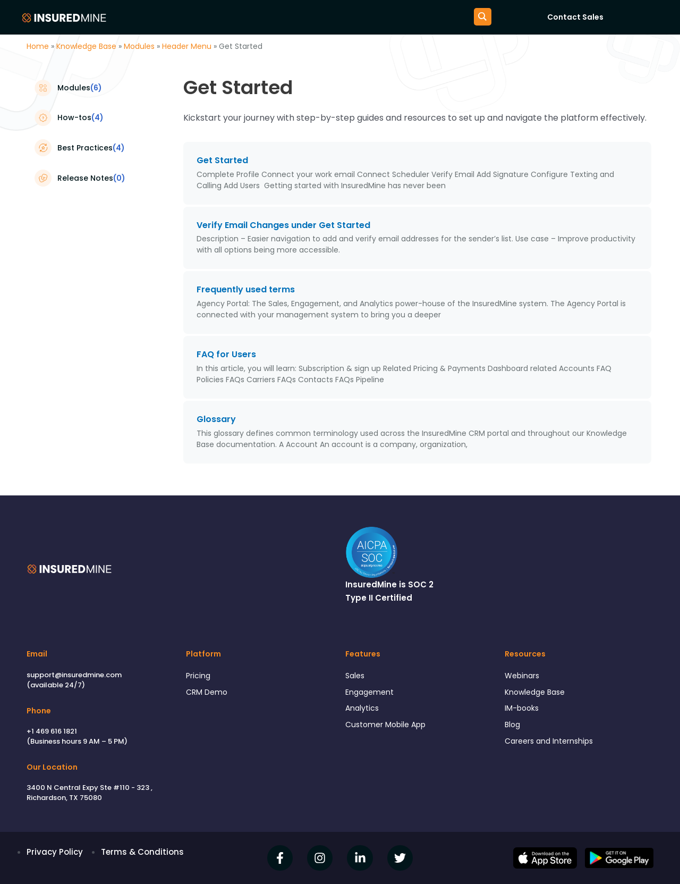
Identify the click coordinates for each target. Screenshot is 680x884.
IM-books (523, 710)
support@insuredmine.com (74, 675)
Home (38, 46)
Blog (513, 728)
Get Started (222, 160)
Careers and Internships (552, 745)
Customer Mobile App (388, 728)
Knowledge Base (86, 46)
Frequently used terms (246, 289)
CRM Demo (208, 692)
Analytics (363, 710)
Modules (139, 46)
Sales (356, 675)
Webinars (523, 675)
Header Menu (186, 46)
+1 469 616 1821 (52, 731)
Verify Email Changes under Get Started (284, 225)
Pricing (198, 675)
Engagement (371, 692)
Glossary (216, 419)
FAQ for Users (226, 354)
